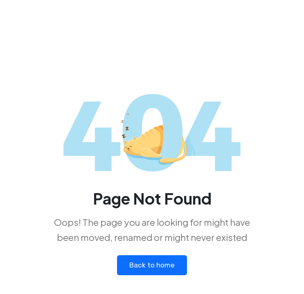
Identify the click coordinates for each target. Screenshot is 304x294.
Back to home (152, 265)
